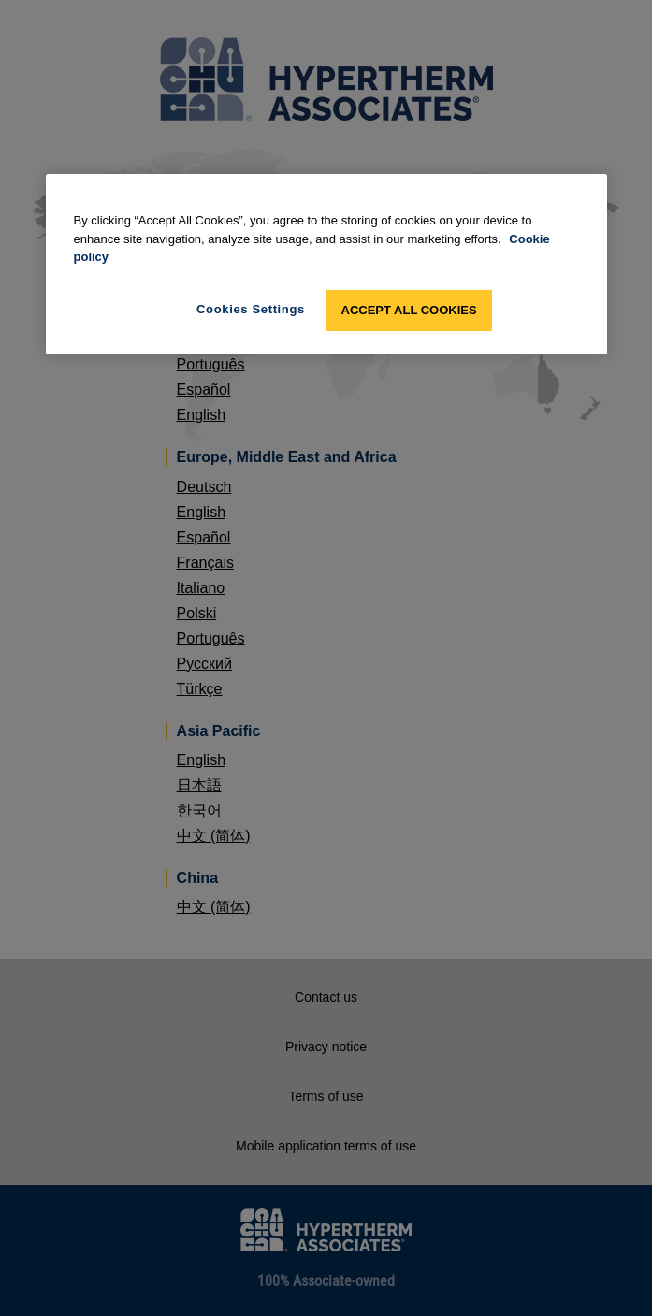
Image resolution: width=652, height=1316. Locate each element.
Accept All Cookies (409, 310)
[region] (326, 264)
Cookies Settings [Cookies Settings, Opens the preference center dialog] (250, 309)
